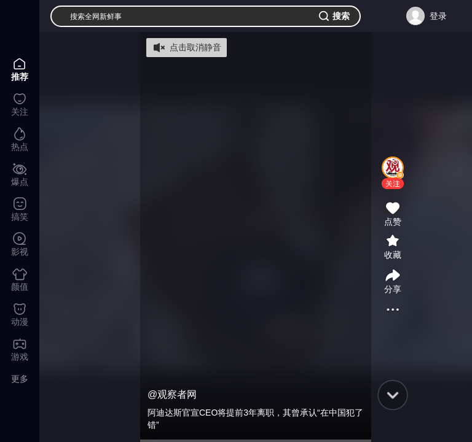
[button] (392, 183)
